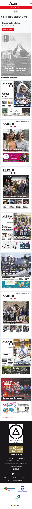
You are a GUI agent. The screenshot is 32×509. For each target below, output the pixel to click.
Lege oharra (15, 478)
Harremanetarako (17, 480)
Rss (25, 480)
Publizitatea (24, 478)
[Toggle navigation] (2, 3)
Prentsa (16, 7)
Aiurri (15, 11)
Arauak (8, 480)
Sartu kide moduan (8, 29)
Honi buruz (7, 478)
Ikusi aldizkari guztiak (7, 417)
